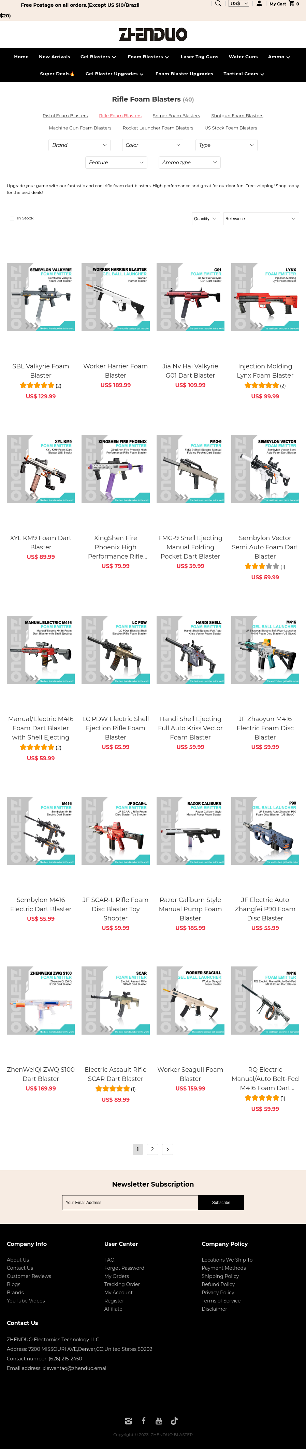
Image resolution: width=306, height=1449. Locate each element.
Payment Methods (224, 1268)
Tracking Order (122, 1284)
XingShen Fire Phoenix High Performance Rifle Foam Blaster (115, 547)
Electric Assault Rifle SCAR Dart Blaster (115, 1074)
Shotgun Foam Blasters (237, 115)
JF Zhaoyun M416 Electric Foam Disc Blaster (265, 728)
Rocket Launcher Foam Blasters (158, 128)
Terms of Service (221, 1301)
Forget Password (124, 1268)
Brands (15, 1293)
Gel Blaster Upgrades (115, 74)
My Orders (116, 1276)
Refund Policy (218, 1284)
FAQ (109, 1260)
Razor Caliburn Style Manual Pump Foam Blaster (190, 909)
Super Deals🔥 (57, 73)
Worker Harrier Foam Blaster (115, 371)
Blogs (13, 1284)
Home (21, 56)
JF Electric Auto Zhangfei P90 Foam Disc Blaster (265, 909)
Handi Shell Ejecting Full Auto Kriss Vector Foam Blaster (190, 728)
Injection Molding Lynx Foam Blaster (265, 371)
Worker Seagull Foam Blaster (190, 1074)
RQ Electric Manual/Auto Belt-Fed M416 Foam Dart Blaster (265, 1079)
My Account (118, 1293)
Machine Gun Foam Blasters (80, 128)
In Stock (21, 218)
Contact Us (20, 1268)
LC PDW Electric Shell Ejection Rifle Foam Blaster (115, 728)
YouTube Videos (26, 1301)
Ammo (280, 57)
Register (114, 1301)
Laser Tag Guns (200, 56)
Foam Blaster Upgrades (185, 73)
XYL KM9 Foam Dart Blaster (40, 542)
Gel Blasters (99, 57)
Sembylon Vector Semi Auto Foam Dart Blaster (265, 547)
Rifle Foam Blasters (120, 115)
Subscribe (221, 1202)
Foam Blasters (149, 57)
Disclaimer (214, 1309)
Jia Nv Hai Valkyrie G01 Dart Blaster (190, 371)
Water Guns (243, 56)
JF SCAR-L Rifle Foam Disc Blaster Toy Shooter (115, 909)
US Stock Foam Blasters (231, 128)
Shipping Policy (220, 1276)
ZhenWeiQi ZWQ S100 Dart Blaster (41, 1074)
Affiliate (113, 1309)
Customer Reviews (29, 1276)
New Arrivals (54, 56)
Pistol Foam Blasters (65, 115)
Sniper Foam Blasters (176, 115)
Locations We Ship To (227, 1260)
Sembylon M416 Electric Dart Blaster (41, 904)
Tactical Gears (245, 74)
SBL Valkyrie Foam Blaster (40, 371)
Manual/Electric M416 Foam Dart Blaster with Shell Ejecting (41, 728)
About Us (18, 1260)
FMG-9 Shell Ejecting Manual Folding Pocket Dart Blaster (190, 547)
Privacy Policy (218, 1293)
